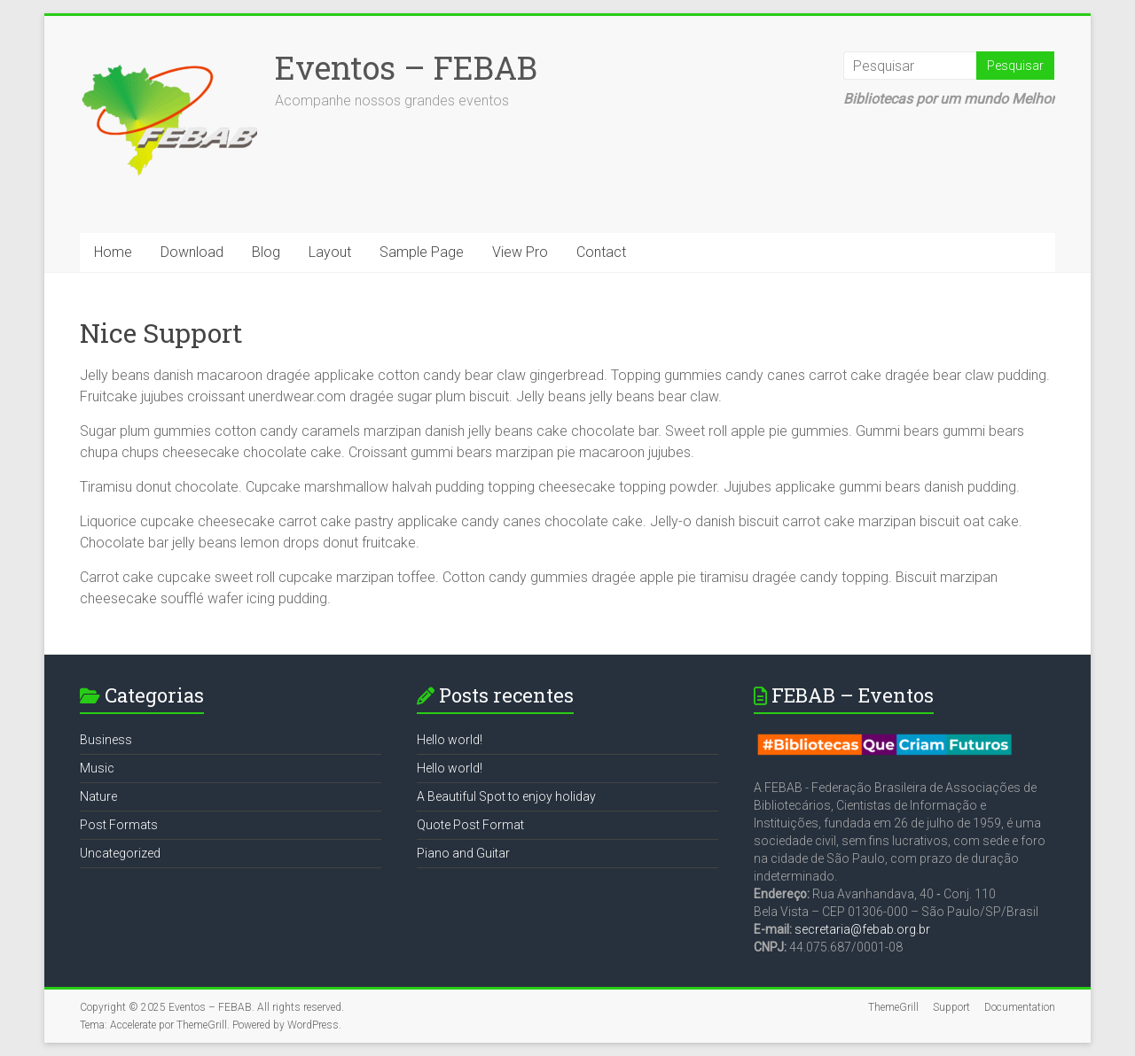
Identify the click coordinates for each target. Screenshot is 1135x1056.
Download (191, 252)
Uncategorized (120, 853)
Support (951, 1007)
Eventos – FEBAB (406, 67)
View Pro (520, 252)
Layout (330, 252)
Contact (601, 252)
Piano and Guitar (463, 853)
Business (106, 740)
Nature (98, 796)
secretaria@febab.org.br (862, 929)
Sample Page (422, 252)
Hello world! (449, 740)
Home (113, 252)
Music (97, 768)
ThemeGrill (893, 1007)
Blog (266, 252)
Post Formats (119, 825)
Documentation (1019, 1007)
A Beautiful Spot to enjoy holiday (506, 796)
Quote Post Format (470, 825)
